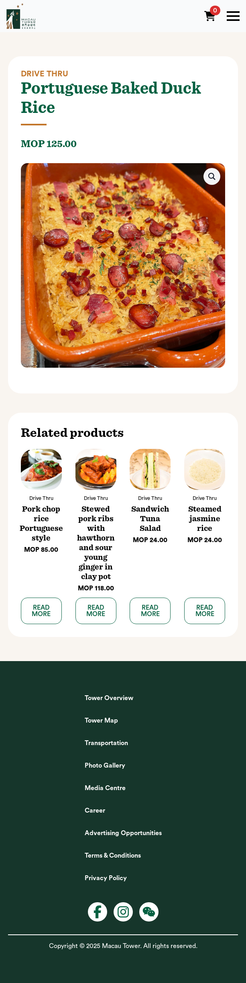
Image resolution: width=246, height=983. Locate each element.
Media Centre (105, 788)
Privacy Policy (106, 878)
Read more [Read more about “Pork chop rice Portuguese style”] (41, 610)
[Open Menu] (233, 16)
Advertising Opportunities (123, 833)
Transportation (106, 743)
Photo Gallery (105, 765)
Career (95, 810)
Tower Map (101, 720)
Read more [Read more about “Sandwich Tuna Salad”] (150, 610)
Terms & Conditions (113, 855)
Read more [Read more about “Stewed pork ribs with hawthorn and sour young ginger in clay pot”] (95, 610)
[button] (211, 176)
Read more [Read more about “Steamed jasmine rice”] (204, 610)
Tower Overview (109, 698)
